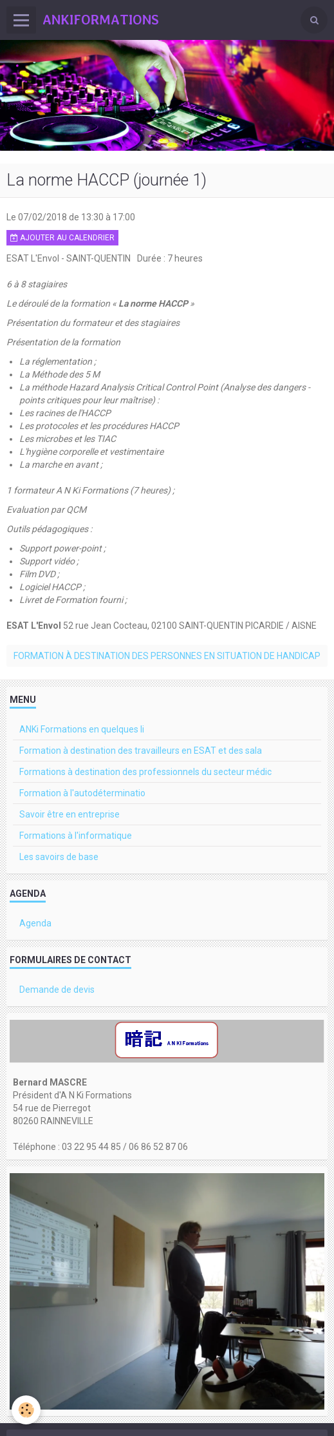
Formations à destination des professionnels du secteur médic (145, 772)
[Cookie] (26, 1409)
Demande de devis (57, 989)
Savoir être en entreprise (69, 814)
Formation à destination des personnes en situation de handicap (167, 656)
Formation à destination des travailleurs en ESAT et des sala (140, 750)
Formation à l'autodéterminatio (82, 793)
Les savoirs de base (58, 857)
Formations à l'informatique (75, 835)
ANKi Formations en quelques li (81, 729)
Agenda (35, 923)
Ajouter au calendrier (62, 237)
